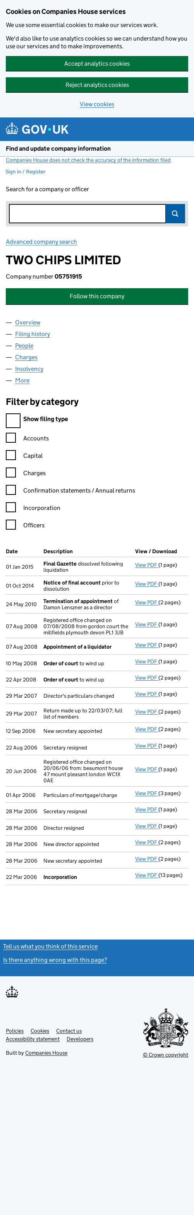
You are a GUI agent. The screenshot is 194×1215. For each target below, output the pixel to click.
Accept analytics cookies (97, 63)
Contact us (69, 1030)
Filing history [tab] (32, 334)
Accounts (27, 439)
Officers (25, 526)
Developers (80, 1038)
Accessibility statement (33, 1038)
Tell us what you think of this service (50, 946)
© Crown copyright (165, 1054)
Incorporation (33, 509)
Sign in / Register (25, 171)
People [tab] (24, 345)
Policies (15, 1030)
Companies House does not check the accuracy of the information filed (88, 159)
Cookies (40, 1030)
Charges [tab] (26, 357)
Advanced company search (41, 241)
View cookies (97, 104)
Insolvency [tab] (29, 368)
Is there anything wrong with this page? (55, 960)
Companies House (46, 1052)
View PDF (146, 564)
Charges (26, 474)
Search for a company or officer (47, 189)
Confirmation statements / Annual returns (70, 491)
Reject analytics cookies (97, 84)
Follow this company (97, 296)
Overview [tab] (27, 322)
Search (175, 213)
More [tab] (22, 380)
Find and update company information (58, 148)
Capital (24, 457)
